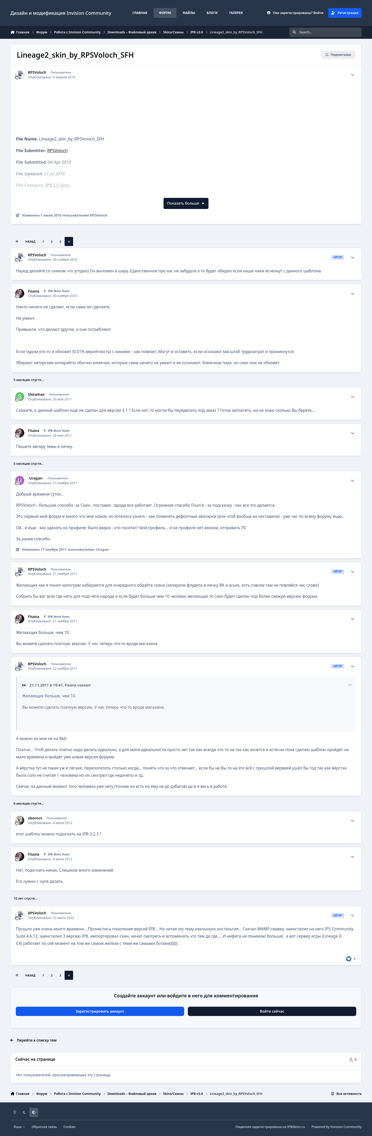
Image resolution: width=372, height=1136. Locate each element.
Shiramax (36, 394)
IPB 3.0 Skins (57, 185)
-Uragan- (35, 478)
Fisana (33, 291)
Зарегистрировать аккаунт (100, 1011)
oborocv (35, 818)
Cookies (70, 1127)
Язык (19, 1127)
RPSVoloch (37, 72)
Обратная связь (44, 1127)
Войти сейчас (272, 1011)
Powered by (337, 1127)
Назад (30, 241)
